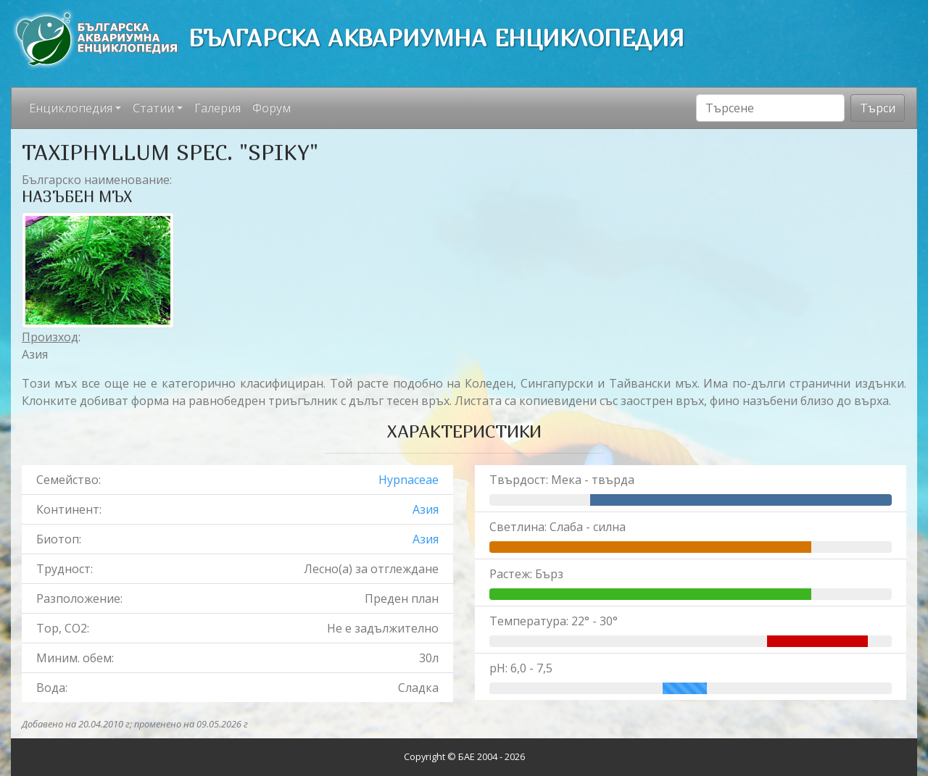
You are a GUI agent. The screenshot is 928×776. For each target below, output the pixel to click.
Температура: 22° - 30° (553, 621)
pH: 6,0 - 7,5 (520, 668)
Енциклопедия (70, 108)
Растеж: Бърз (526, 574)
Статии (153, 108)
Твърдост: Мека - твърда (561, 480)
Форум (271, 108)
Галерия (217, 108)
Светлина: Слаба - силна (557, 527)
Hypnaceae (408, 480)
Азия (426, 509)
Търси (877, 108)
